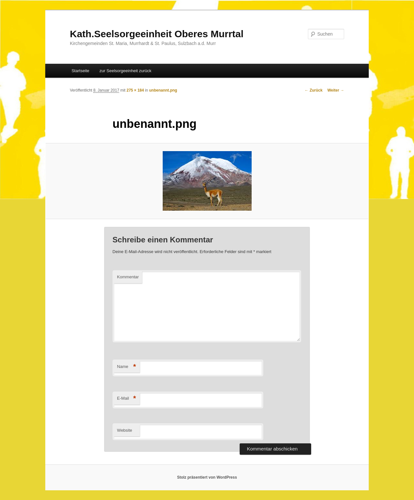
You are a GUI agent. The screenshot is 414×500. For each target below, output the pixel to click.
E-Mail (126, 398)
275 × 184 (135, 90)
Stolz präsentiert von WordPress (207, 477)
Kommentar (128, 276)
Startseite (80, 70)
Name (126, 367)
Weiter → (335, 90)
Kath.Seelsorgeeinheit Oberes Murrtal (157, 33)
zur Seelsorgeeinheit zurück (125, 70)
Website (124, 430)
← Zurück (313, 90)
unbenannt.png (163, 90)
